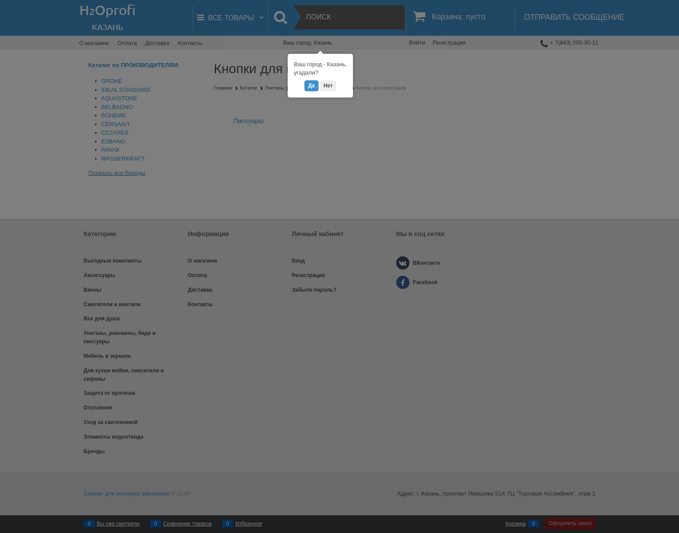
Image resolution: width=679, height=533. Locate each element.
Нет (328, 86)
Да (311, 86)
